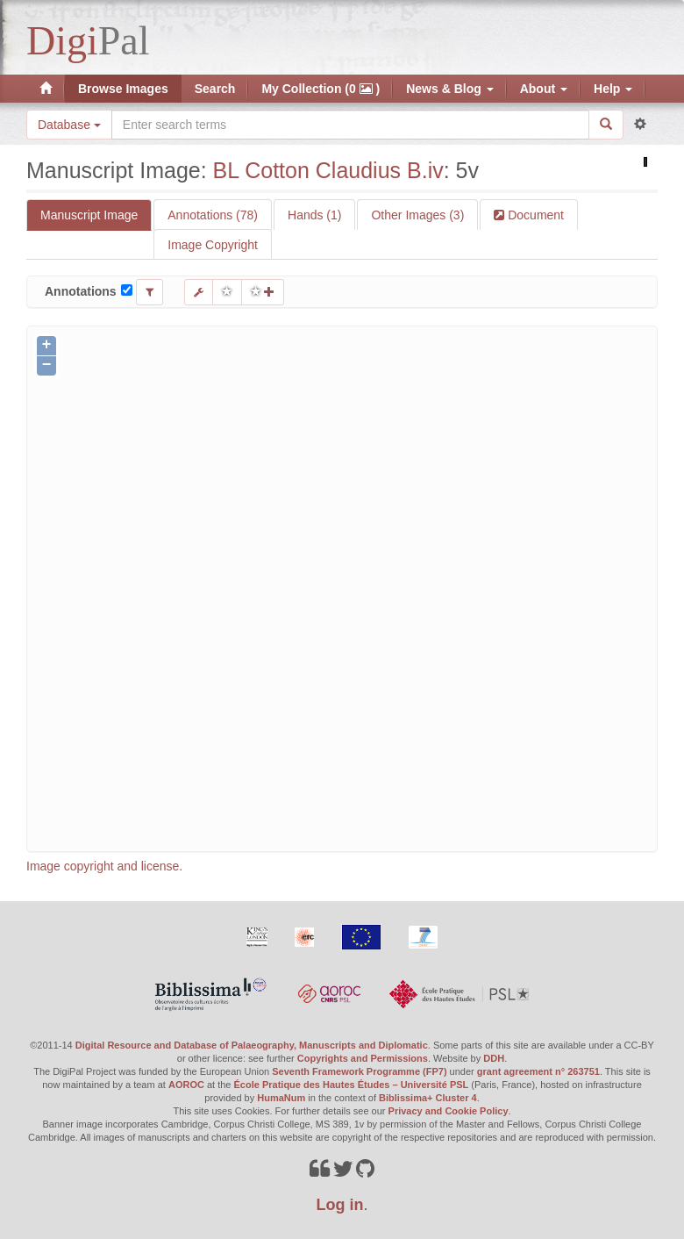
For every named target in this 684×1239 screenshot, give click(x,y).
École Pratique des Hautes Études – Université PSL (351, 1084)
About (543, 89)
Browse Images (123, 89)
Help (613, 89)
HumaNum (281, 1097)
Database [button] (69, 125)
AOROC (186, 1084)
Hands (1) (314, 215)
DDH (493, 1058)
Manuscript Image (89, 215)
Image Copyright (212, 245)
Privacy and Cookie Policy (448, 1111)
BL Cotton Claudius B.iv (328, 170)
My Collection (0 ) (320, 89)
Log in (340, 1205)
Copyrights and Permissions (362, 1058)
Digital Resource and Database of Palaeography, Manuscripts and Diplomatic (251, 1045)
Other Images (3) (417, 215)
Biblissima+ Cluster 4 (428, 1097)
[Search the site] (350, 125)
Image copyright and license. (104, 866)
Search (215, 89)
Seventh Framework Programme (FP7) (359, 1071)
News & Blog (449, 89)
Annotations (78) (212, 215)
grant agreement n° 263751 (538, 1071)
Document (534, 215)
